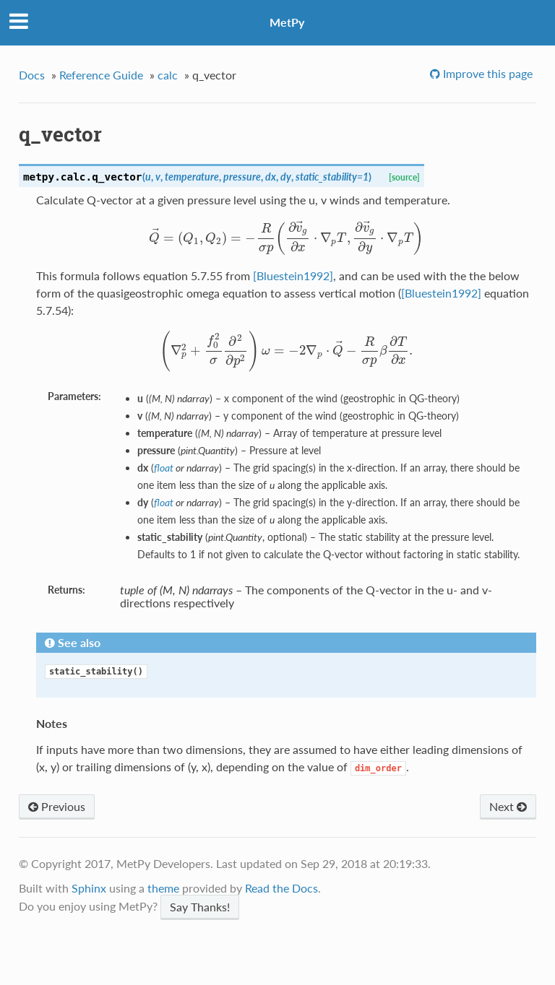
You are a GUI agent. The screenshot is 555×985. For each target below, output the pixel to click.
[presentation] (286, 237)
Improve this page (486, 73)
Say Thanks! (200, 907)
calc (168, 75)
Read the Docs (281, 888)
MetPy (287, 22)
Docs (32, 75)
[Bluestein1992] (293, 275)
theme (163, 888)
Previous (56, 806)
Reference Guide (101, 75)
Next (508, 806)
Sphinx (89, 888)
